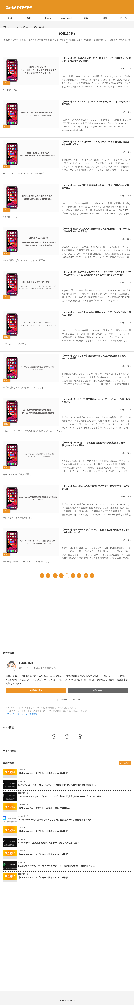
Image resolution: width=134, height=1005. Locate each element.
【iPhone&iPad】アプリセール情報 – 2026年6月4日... (44, 877)
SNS (86, 18)
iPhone (48, 18)
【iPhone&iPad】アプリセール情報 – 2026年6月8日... (44, 773)
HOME (10, 18)
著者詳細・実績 (36, 690)
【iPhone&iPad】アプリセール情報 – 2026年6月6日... (44, 831)
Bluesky (76, 700)
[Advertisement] (67, 617)
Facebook (63, 700)
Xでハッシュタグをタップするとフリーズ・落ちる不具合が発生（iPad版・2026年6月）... (61, 796)
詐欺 (105, 18)
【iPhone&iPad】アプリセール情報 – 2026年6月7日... (44, 808)
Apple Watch (67, 18)
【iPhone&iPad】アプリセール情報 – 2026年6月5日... (44, 854)
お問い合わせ (124, 18)
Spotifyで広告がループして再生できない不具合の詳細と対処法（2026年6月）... (56, 866)
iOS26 (28, 18)
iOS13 (6, 83)
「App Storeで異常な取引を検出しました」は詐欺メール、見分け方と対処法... (56, 819)
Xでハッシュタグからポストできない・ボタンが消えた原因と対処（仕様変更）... (57, 785)
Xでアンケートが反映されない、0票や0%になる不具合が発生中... (49, 843)
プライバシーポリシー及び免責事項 (21, 714)
